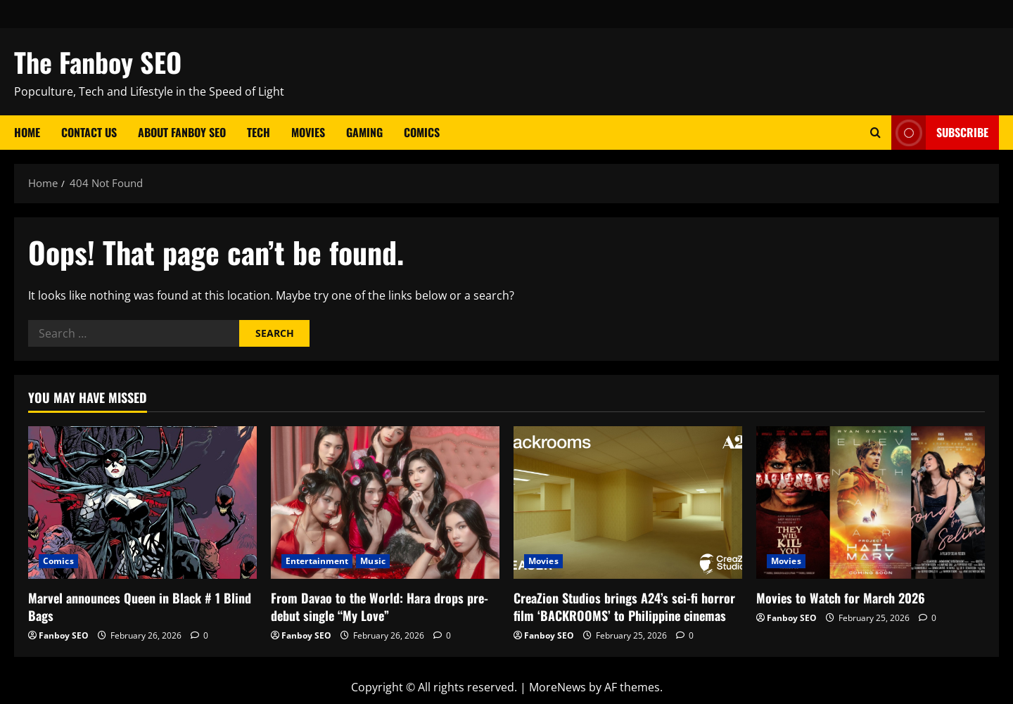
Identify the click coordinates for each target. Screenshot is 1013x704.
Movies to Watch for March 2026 (840, 598)
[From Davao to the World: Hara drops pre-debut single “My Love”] (385, 502)
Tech (258, 132)
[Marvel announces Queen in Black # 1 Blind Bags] (142, 502)
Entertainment (317, 561)
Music (373, 561)
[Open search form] (875, 132)
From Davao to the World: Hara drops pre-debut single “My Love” (379, 607)
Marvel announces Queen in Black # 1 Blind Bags (139, 607)
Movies (308, 132)
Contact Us (89, 132)
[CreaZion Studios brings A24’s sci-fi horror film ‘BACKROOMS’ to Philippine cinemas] (628, 502)
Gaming (364, 132)
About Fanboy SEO (182, 132)
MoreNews (557, 687)
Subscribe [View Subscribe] (939, 132)
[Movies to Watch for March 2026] (870, 502)
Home (27, 132)
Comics (422, 132)
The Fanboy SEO (97, 62)
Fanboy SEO (64, 635)
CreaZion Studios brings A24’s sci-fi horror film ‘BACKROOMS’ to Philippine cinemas (624, 607)
